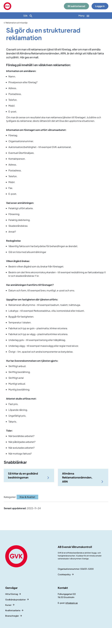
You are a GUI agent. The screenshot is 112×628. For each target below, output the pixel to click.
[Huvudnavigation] (84, 15)
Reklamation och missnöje (16, 23)
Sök (28, 16)
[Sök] (28, 15)
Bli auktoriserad (76, 6)
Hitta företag (11, 594)
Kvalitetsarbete (12, 610)
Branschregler (12, 615)
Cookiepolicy (64, 574)
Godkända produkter (15, 599)
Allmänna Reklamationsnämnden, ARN (77, 477)
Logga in (100, 6)
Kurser (8, 605)
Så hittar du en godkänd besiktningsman (23, 475)
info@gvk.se (71, 603)
